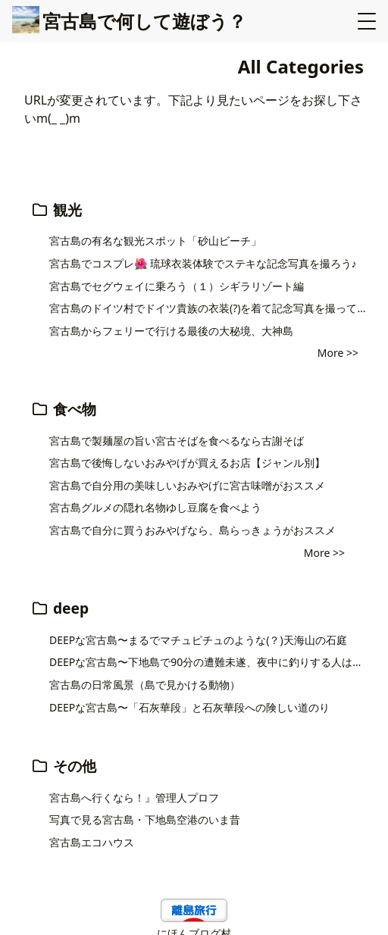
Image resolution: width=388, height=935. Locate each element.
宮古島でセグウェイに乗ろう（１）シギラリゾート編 (176, 286)
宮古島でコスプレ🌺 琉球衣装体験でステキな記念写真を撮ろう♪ (203, 263)
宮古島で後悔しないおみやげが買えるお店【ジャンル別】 (187, 462)
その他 (63, 765)
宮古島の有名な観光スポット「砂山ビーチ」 (155, 240)
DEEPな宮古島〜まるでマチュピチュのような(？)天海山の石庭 (198, 640)
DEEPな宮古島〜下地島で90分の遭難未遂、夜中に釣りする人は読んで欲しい (210, 662)
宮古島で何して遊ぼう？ (129, 20)
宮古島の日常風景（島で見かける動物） (144, 684)
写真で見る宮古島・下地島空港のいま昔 (144, 819)
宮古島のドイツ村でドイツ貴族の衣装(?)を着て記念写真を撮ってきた (210, 308)
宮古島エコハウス (91, 842)
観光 (56, 209)
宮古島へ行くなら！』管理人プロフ (134, 797)
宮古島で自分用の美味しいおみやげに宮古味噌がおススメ (187, 485)
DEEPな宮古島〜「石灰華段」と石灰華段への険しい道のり (189, 707)
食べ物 (63, 409)
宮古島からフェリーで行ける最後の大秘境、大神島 (171, 331)
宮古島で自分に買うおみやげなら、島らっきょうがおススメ (192, 530)
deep (60, 608)
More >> (338, 353)
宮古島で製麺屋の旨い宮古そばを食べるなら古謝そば (176, 440)
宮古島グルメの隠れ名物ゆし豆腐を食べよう (155, 507)
